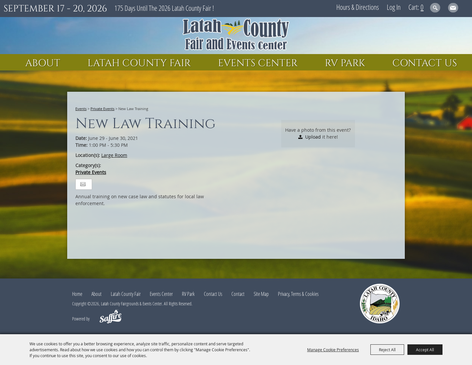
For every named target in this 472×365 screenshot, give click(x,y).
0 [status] (422, 7)
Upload (313, 137)
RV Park (345, 63)
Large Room (114, 155)
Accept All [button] (425, 349)
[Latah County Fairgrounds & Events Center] (236, 35)
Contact (238, 294)
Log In (394, 7)
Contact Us (424, 63)
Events (81, 108)
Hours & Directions (357, 7)
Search (435, 7)
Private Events (102, 108)
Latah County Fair (139, 63)
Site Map (261, 294)
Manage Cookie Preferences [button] (333, 349)
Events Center (258, 63)
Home (77, 294)
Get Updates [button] (453, 7)
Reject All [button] (387, 349)
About (42, 63)
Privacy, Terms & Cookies (298, 294)
